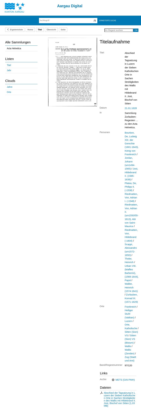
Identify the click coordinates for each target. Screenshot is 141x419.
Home (30, 30)
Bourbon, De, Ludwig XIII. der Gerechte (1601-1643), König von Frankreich (131, 143)
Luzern (128, 321)
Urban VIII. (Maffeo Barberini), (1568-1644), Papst (131, 273)
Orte (9, 92)
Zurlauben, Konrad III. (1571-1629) (131, 298)
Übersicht (51, 30)
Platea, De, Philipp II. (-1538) (131, 187)
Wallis (128, 346)
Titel (9, 65)
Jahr (9, 70)
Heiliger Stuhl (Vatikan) (129, 314)
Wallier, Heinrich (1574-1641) (131, 287)
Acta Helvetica (14, 48)
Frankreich (130, 306)
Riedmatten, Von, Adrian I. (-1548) (131, 198)
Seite (63, 30)
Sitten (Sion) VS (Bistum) (130, 339)
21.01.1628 (131, 108)
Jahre (9, 87)
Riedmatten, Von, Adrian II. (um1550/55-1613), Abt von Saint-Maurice (131, 215)
